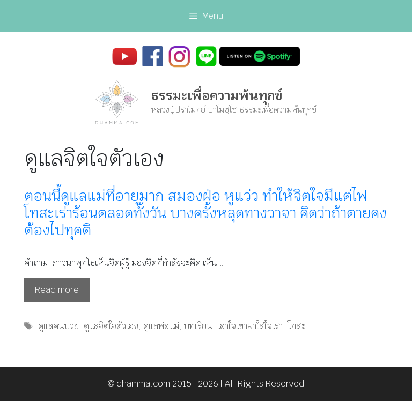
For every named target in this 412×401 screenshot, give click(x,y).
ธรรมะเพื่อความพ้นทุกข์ (216, 95)
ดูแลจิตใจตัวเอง (111, 326)
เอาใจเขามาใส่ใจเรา (250, 326)
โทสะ (297, 326)
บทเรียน (198, 326)
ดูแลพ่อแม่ (161, 326)
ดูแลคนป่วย (58, 326)
